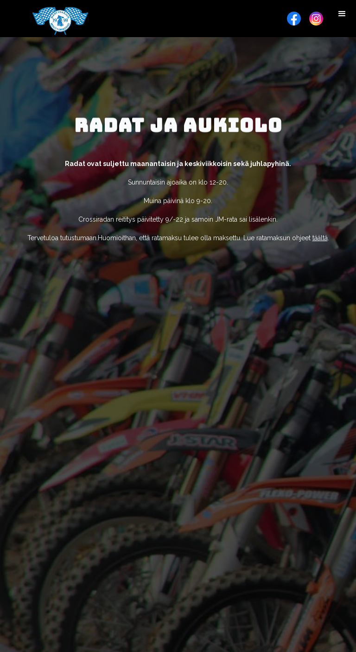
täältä (320, 238)
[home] (60, 21)
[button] (342, 14)
